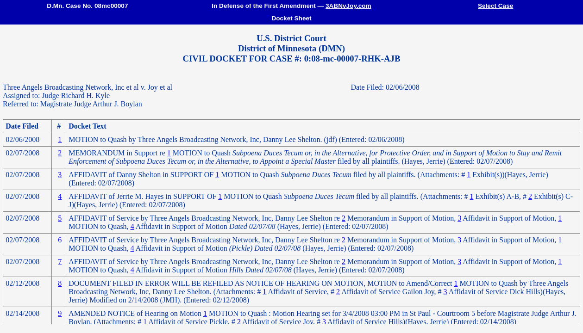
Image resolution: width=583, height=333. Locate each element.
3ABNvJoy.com (348, 5)
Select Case (495, 5)
